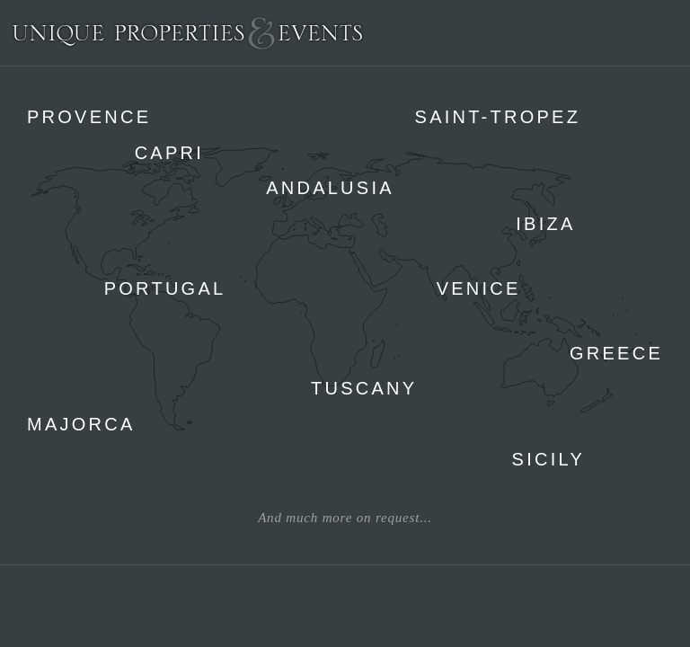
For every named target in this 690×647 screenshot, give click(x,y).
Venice (479, 288)
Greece (616, 353)
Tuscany (364, 388)
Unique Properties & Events (187, 33)
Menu (666, 32)
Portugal (165, 288)
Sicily (548, 459)
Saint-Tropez (498, 117)
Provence (89, 117)
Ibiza (545, 224)
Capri (169, 153)
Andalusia (330, 188)
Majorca (81, 424)
